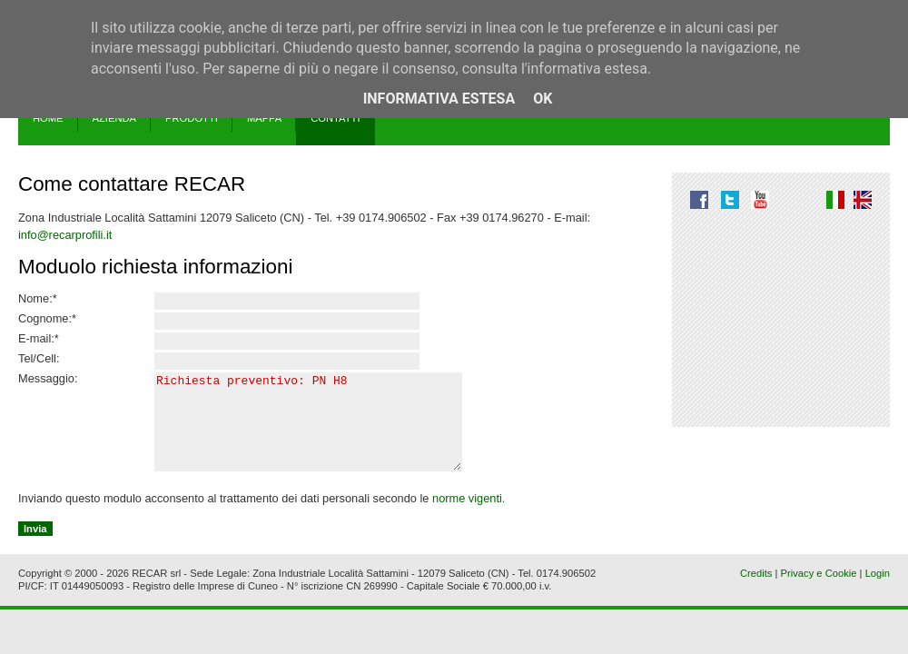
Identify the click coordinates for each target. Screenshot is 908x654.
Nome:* (37, 298)
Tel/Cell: (39, 358)
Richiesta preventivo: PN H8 (315, 431)
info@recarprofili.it (65, 235)
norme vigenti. (468, 517)
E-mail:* (38, 338)
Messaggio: (47, 378)
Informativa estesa (439, 98)
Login (877, 592)
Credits (756, 592)
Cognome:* (47, 318)
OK (542, 98)
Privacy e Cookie (819, 592)
